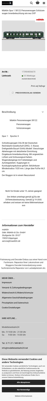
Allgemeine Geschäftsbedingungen (17, 297)
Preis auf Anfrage (38, 86)
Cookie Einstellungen (11, 307)
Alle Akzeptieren (23, 382)
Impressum (7, 282)
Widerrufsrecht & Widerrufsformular (17, 293)
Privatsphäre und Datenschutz (15, 303)
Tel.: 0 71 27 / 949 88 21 (12, 343)
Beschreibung (9, 112)
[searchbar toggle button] (31, 3)
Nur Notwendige (23, 390)
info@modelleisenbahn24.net (15, 348)
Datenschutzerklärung (15, 377)
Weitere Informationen (23, 396)
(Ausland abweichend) (29, 79)
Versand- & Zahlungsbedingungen (17, 287)
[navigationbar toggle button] (44, 3)
